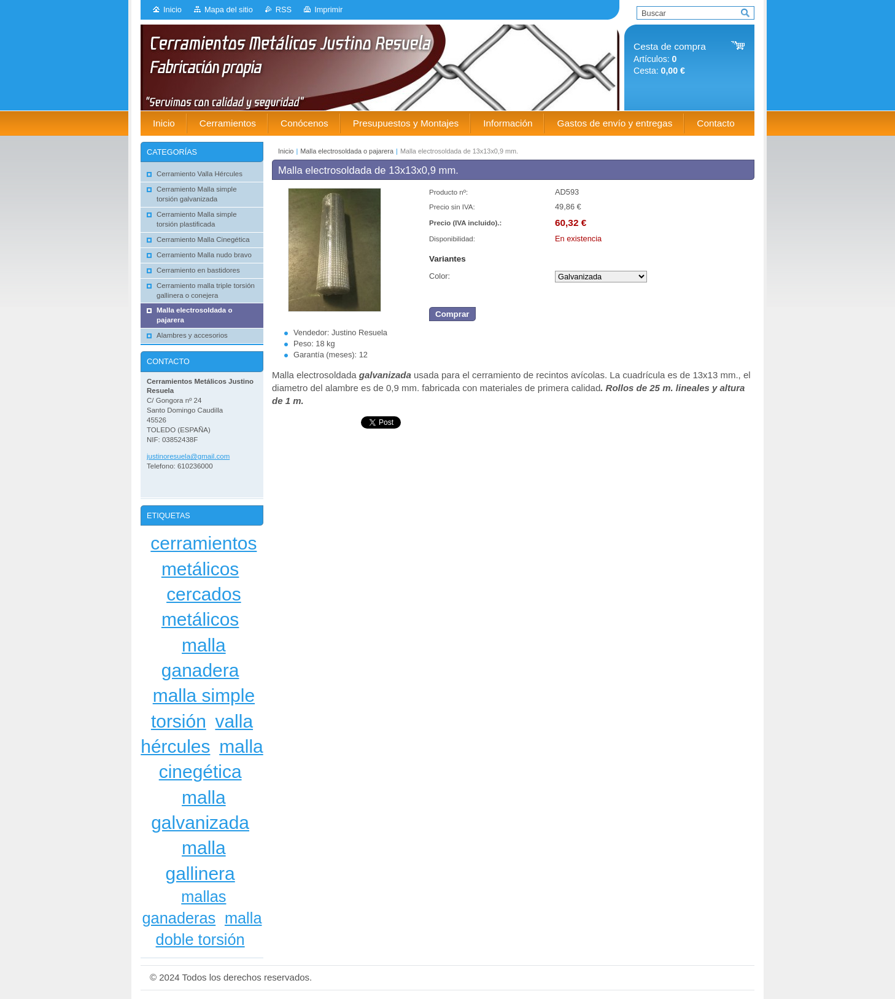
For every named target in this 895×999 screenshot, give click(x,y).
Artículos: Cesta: (669, 59)
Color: (439, 276)
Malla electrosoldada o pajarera (346, 151)
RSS (284, 9)
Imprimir (328, 9)
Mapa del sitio (228, 9)
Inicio (172, 9)
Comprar (452, 314)
